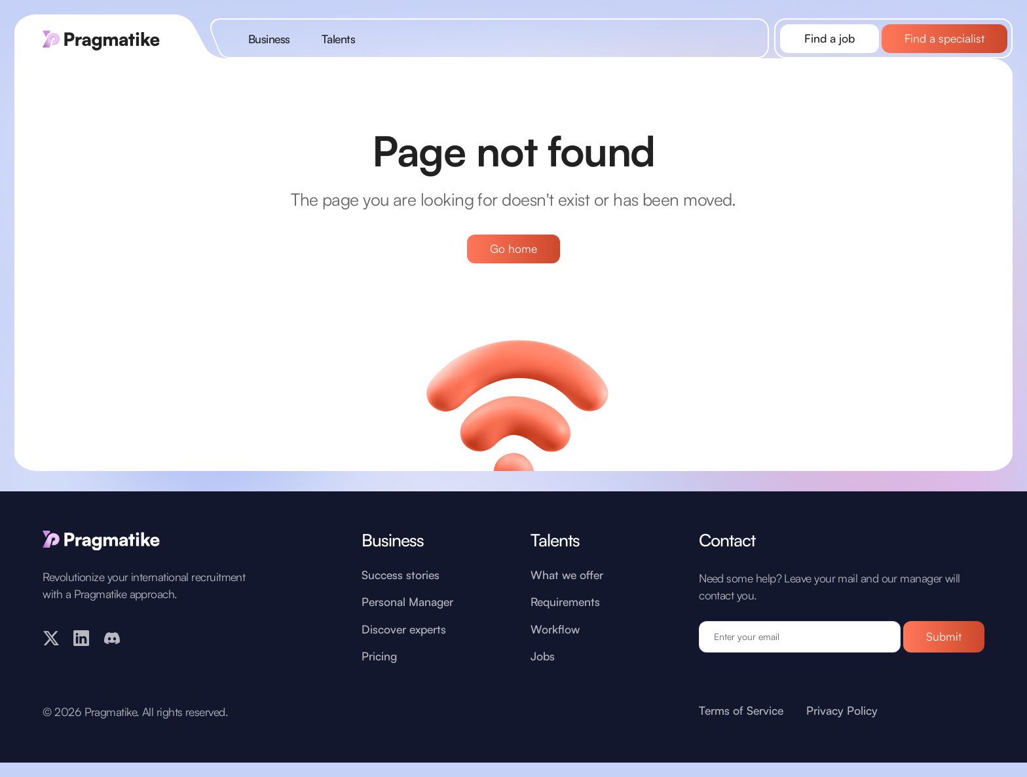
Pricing (379, 676)
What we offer (567, 595)
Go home (513, 248)
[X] (51, 657)
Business (269, 38)
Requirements (565, 622)
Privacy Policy (842, 730)
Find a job (829, 38)
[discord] (112, 657)
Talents (339, 38)
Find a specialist (944, 38)
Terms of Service (741, 730)
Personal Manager (407, 622)
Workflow (555, 649)
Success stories (400, 595)
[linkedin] (81, 657)
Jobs (543, 676)
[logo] (148, 559)
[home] (110, 38)
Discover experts (404, 649)
